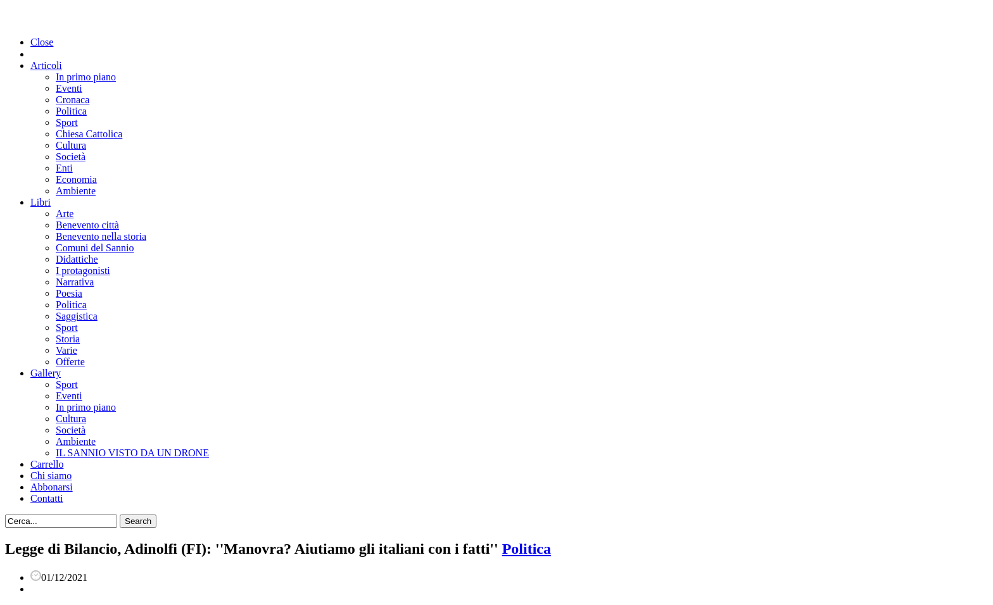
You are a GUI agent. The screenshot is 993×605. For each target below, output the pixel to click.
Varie (66, 350)
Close (41, 42)
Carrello (46, 464)
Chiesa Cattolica (89, 133)
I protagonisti (83, 270)
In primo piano (86, 77)
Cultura (71, 145)
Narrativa (75, 282)
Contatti (46, 498)
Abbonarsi (51, 487)
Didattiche (77, 259)
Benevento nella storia (101, 236)
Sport (67, 122)
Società (70, 156)
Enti (64, 168)
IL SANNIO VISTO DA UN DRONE (132, 452)
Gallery (45, 373)
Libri (40, 202)
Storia (68, 339)
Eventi (69, 88)
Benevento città (87, 225)
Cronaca (72, 99)
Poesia (69, 293)
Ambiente (76, 190)
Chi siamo (51, 475)
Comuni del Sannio (95, 247)
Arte (64, 213)
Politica (71, 111)
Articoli (46, 65)
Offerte (70, 361)
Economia (76, 179)
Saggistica (77, 316)
